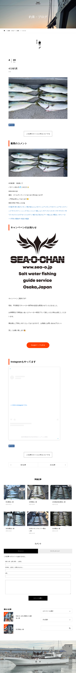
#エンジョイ (31, 211)
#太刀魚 (38, 215)
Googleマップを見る (38, 345)
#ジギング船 (24, 207)
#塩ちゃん (32, 207)
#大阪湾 (11, 207)
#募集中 (17, 219)
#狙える (49, 215)
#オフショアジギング (43, 207)
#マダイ (61, 211)
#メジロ (50, 211)
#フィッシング (21, 211)
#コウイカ (15, 215)
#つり (14, 211)
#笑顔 (23, 219)
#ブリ (45, 211)
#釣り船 (17, 207)
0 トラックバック (55, 551)
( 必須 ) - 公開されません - (14, 567)
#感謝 (27, 219)
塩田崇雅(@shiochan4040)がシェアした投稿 (34, 437)
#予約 (12, 219)
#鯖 (34, 215)
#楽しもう (39, 211)
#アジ (30, 215)
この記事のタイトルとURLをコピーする (38, 134)
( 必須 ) (13, 561)
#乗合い (55, 215)
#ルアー (44, 215)
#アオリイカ (23, 215)
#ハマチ (56, 211)
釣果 (10, 71)
